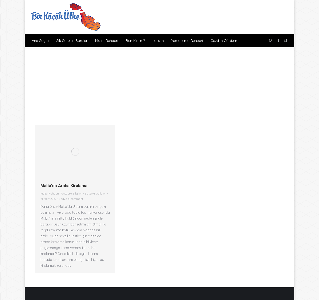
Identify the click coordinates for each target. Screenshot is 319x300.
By (95, 193)
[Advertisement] (159, 78)
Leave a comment (71, 198)
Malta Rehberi (49, 193)
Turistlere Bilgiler (71, 193)
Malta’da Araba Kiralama (63, 185)
